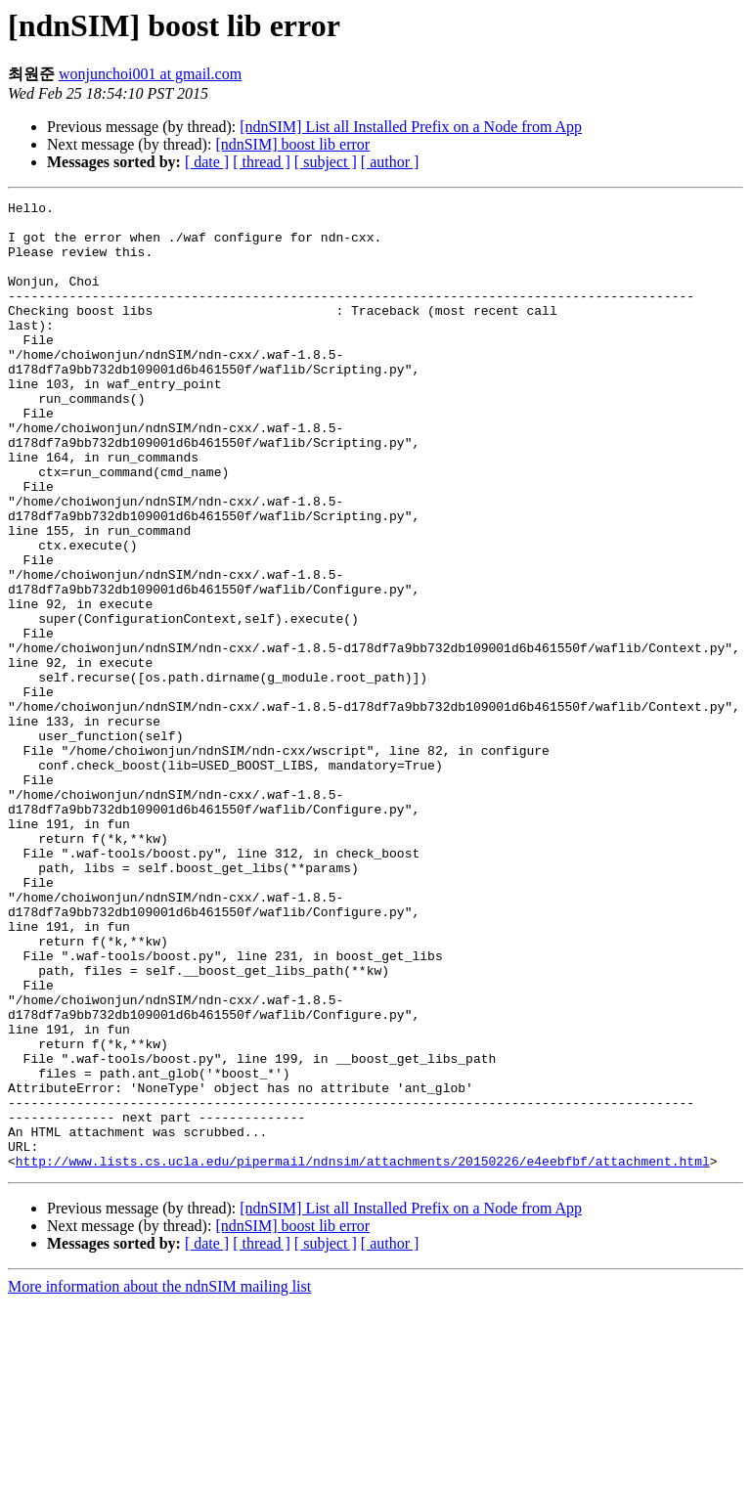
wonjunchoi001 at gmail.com (150, 74)
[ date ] (207, 162)
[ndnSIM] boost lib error (292, 144)
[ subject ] (325, 162)
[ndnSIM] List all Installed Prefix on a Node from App (411, 126)
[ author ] (390, 162)
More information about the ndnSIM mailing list (159, 1480)
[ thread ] (261, 162)
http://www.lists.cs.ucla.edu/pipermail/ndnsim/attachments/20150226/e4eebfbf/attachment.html (363, 1354)
